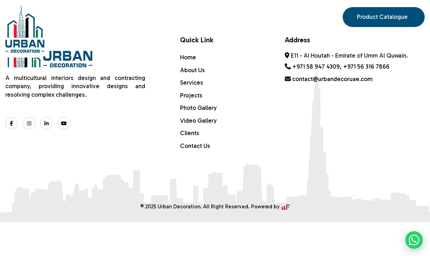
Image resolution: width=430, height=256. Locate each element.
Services (151, 13)
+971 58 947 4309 (316, 66)
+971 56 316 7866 (366, 66)
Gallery (228, 13)
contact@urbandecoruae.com (332, 78)
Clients (189, 133)
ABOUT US (107, 13)
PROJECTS (190, 13)
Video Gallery (198, 120)
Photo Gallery (198, 107)
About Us (192, 70)
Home (72, 13)
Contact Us (276, 13)
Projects (191, 95)
